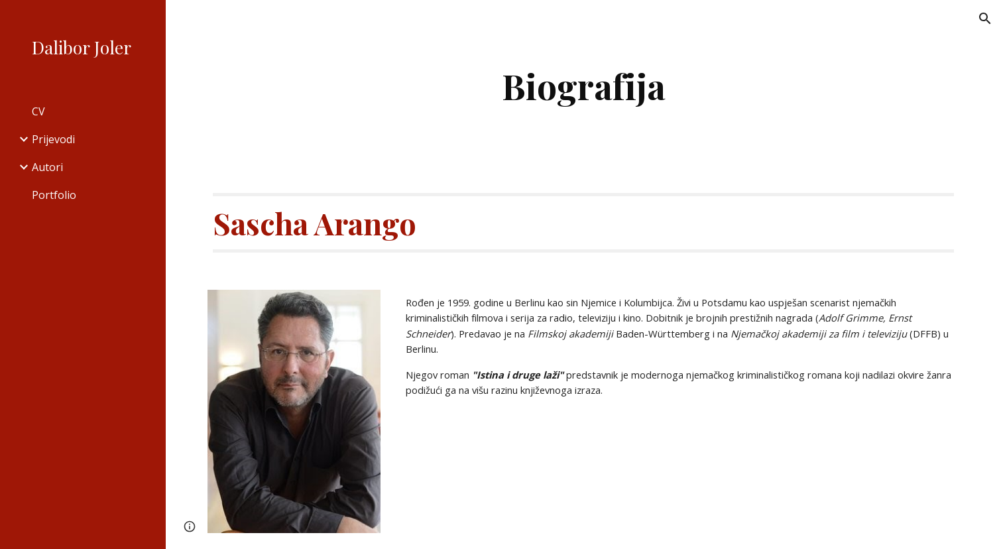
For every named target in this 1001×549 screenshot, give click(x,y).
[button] (985, 18)
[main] (583, 86)
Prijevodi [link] (53, 139)
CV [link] (38, 111)
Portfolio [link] (54, 195)
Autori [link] (47, 167)
